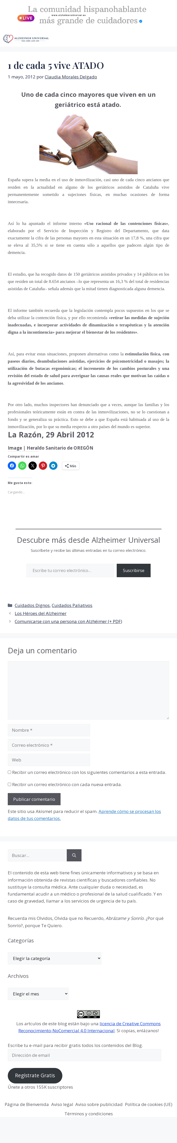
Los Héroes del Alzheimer (41, 613)
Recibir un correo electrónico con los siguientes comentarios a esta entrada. (89, 772)
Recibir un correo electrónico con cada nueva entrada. (67, 784)
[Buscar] (74, 855)
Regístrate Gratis (35, 1075)
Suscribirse (133, 570)
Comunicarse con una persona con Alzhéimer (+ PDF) (68, 621)
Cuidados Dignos (32, 605)
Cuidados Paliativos (72, 605)
